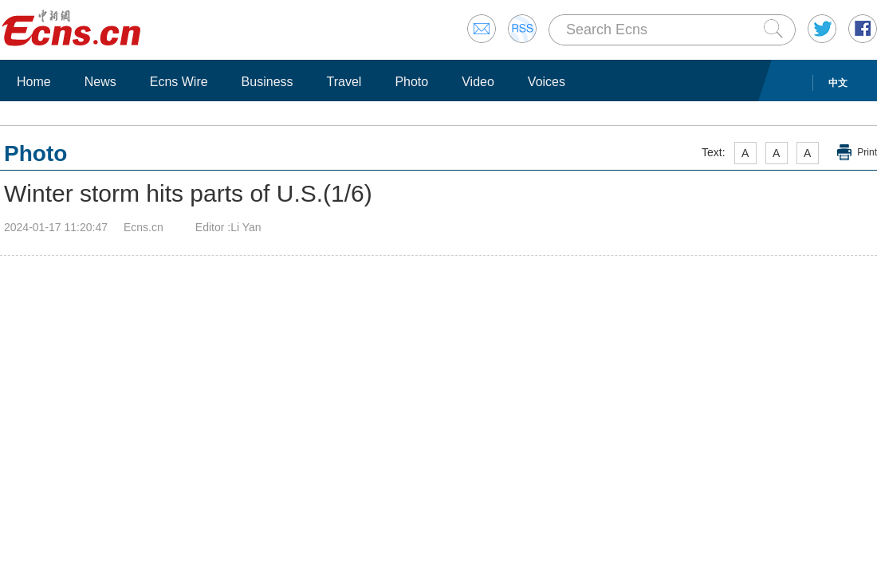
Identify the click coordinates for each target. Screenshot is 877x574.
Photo (411, 81)
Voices (546, 81)
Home (34, 81)
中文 (838, 82)
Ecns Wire (179, 81)
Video (478, 81)
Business (267, 81)
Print (867, 152)
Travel (344, 81)
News (100, 81)
